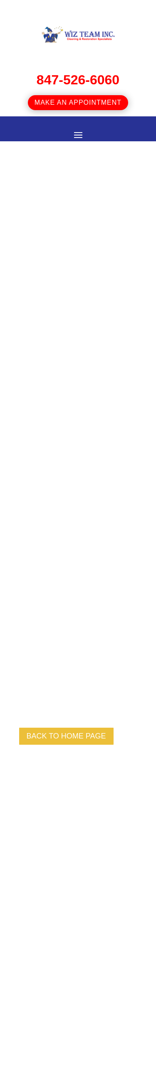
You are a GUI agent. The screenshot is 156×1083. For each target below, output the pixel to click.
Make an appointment (78, 102)
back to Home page (66, 736)
